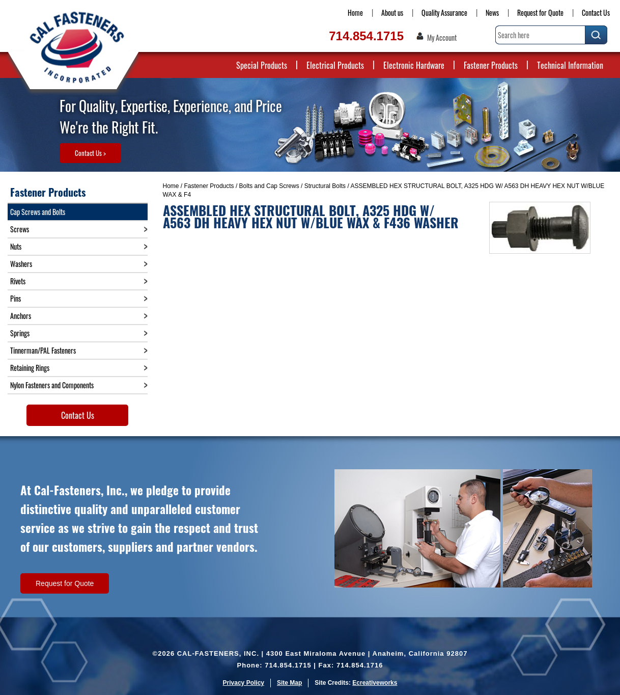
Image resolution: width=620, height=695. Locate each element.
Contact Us (596, 12)
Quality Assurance (444, 12)
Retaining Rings (29, 367)
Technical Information (570, 65)
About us (392, 12)
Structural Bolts (325, 186)
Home (355, 12)
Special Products (261, 65)
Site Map (289, 682)
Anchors (20, 315)
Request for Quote (540, 12)
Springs (20, 333)
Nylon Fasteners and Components (52, 385)
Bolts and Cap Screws (269, 186)
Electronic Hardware (413, 65)
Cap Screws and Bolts (37, 211)
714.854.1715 (366, 36)
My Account (442, 38)
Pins (15, 298)
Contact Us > (90, 153)
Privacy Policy (243, 682)
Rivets (17, 281)
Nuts (15, 246)
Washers (21, 263)
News (492, 12)
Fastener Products (491, 65)
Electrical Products (335, 65)
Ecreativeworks (374, 682)
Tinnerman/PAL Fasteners (43, 350)
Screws (19, 229)
